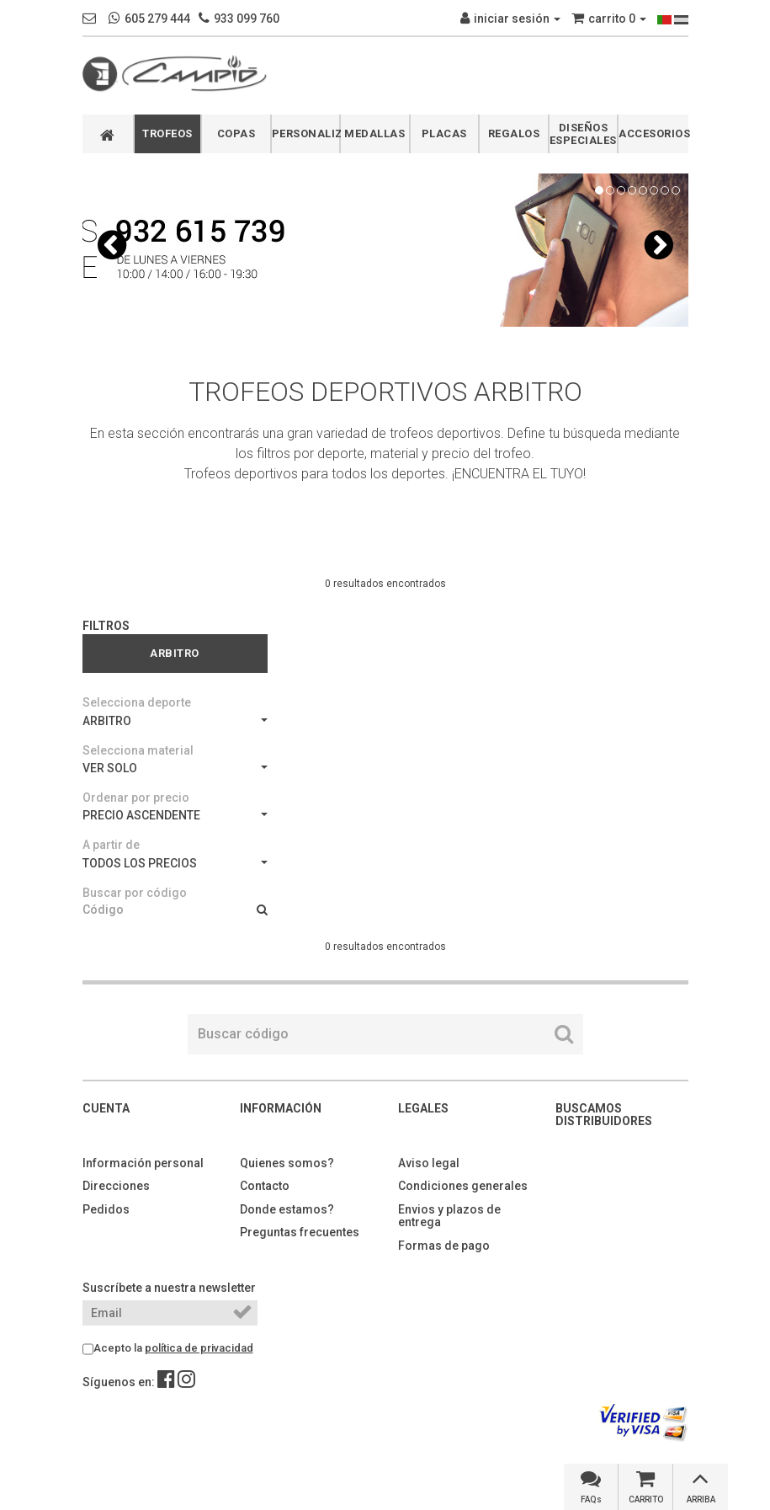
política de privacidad (199, 1348)
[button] (111, 245)
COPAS (236, 133)
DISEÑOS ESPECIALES (583, 134)
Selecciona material (138, 750)
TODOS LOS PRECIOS (175, 863)
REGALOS (514, 133)
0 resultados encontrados (385, 584)
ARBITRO (175, 721)
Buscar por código (134, 892)
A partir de (111, 844)
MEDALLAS (374, 133)
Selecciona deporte (136, 702)
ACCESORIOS (653, 133)
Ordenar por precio (135, 797)
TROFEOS (167, 133)
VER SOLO (175, 768)
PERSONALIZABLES (306, 133)
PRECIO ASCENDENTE (175, 815)
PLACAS (444, 133)
